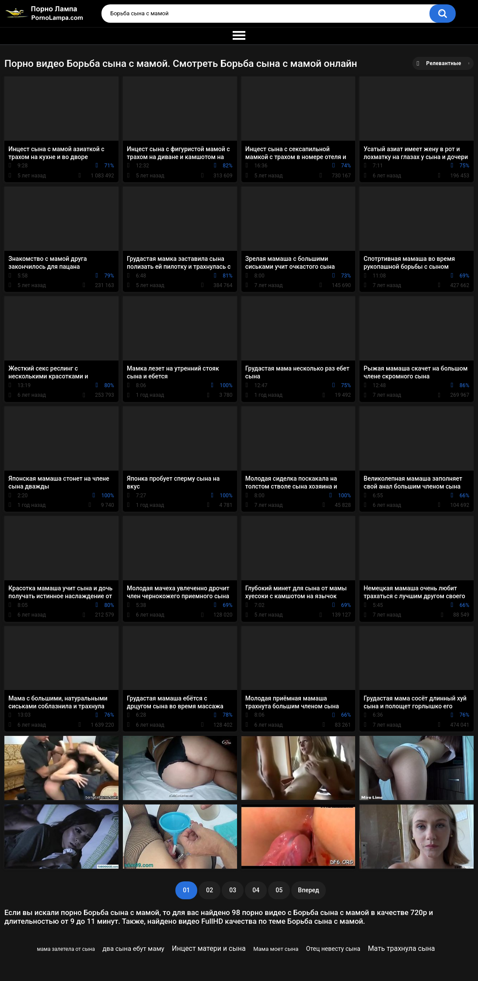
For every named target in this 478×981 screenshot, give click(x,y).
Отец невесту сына (333, 948)
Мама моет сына (275, 949)
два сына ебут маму (133, 949)
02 (209, 890)
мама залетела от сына (66, 949)
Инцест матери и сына (209, 948)
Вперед (308, 890)
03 (232, 890)
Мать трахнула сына (401, 948)
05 (279, 890)
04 (255, 890)
